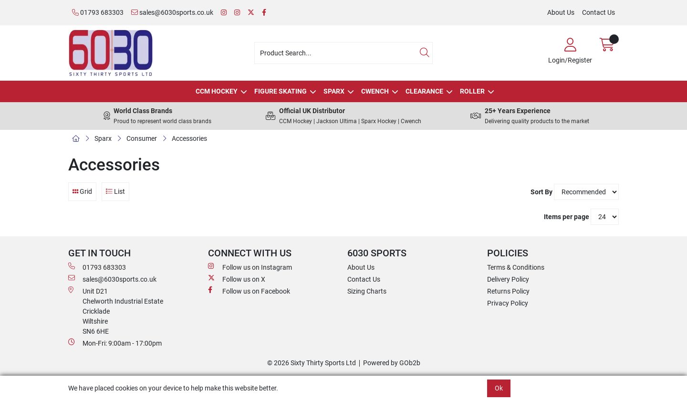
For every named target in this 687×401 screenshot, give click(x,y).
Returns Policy (508, 291)
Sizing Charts (366, 291)
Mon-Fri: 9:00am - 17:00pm (115, 342)
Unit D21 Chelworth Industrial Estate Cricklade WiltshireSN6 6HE (115, 310)
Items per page (566, 217)
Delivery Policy (508, 279)
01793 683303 (98, 12)
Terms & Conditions (515, 267)
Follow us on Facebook (249, 290)
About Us (560, 12)
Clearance (424, 91)
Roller (472, 91)
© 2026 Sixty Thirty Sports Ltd (311, 363)
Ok (499, 388)
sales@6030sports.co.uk (172, 12)
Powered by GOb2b (391, 363)
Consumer (141, 138)
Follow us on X (236, 278)
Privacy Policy (507, 303)
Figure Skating (280, 91)
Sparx (333, 91)
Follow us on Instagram (250, 267)
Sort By (541, 192)
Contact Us (598, 12)
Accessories (189, 138)
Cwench (375, 91)
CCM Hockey (217, 91)
